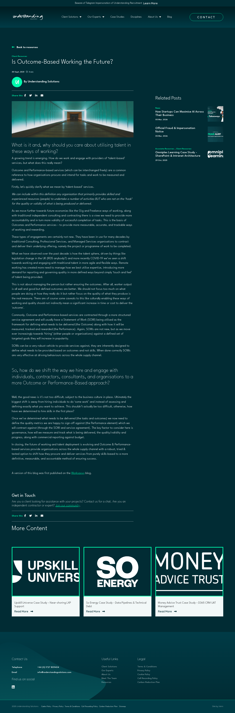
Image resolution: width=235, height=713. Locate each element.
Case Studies (117, 17)
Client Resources (19, 56)
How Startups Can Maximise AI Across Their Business (179, 113)
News (157, 108)
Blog (169, 17)
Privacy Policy (143, 671)
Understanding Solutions (43, 81)
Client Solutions (70, 17)
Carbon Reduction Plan (148, 682)
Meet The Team (109, 678)
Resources (106, 682)
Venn (221, 706)
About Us (153, 17)
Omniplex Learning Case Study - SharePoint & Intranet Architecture (177, 154)
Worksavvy (78, 473)
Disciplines (136, 17)
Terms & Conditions (147, 667)
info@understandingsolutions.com (54, 672)
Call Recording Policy (147, 678)
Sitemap (122, 706)
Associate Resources (164, 149)
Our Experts (95, 17)
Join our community (67, 505)
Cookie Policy (143, 674)
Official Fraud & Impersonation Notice (175, 130)
